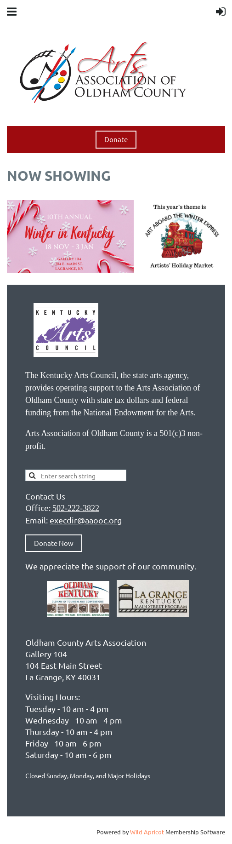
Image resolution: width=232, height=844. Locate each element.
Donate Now (54, 543)
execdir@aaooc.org (86, 520)
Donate (116, 139)
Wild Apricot (147, 832)
